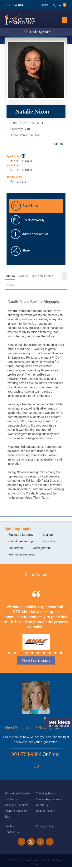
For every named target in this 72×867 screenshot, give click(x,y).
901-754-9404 (15, 5)
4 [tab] (27, 644)
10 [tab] (61, 644)
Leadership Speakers (49, 790)
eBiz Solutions (51, 860)
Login (45, 4)
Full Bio (58, 144)
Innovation (49, 532)
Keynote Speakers (16, 801)
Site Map (10, 817)
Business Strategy (20, 525)
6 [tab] (38, 644)
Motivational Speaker (18, 784)
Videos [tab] (23, 276)
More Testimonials (36, 651)
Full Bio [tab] (10, 276)
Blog (7, 807)
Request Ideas (45, 801)
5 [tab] (32, 644)
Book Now (30, 206)
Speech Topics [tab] (42, 276)
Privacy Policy (44, 817)
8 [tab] (50, 644)
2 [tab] (15, 644)
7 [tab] (44, 644)
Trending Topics (46, 784)
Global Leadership (20, 532)
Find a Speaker (40, 31)
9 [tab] (55, 644)
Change (48, 525)
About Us (42, 796)
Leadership (16, 539)
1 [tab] (9, 644)
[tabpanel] (36, 616)
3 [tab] (21, 644)
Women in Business (21, 545)
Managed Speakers (17, 796)
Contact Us (12, 823)
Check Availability (33, 220)
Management (42, 539)
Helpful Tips (12, 790)
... (64, 276)
